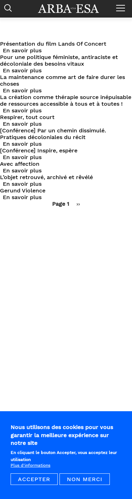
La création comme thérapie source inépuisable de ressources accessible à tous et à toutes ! (65, 100)
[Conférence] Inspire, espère (38, 150)
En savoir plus (22, 50)
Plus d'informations (30, 470)
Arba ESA (73, 8)
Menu (122, 5)
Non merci (84, 484)
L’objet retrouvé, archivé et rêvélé (46, 177)
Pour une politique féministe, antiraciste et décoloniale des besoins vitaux (59, 60)
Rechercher (10, 10)
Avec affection (19, 163)
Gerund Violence (22, 190)
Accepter (34, 484)
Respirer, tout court (27, 117)
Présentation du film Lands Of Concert (53, 43)
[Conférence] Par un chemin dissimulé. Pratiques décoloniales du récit (53, 133)
